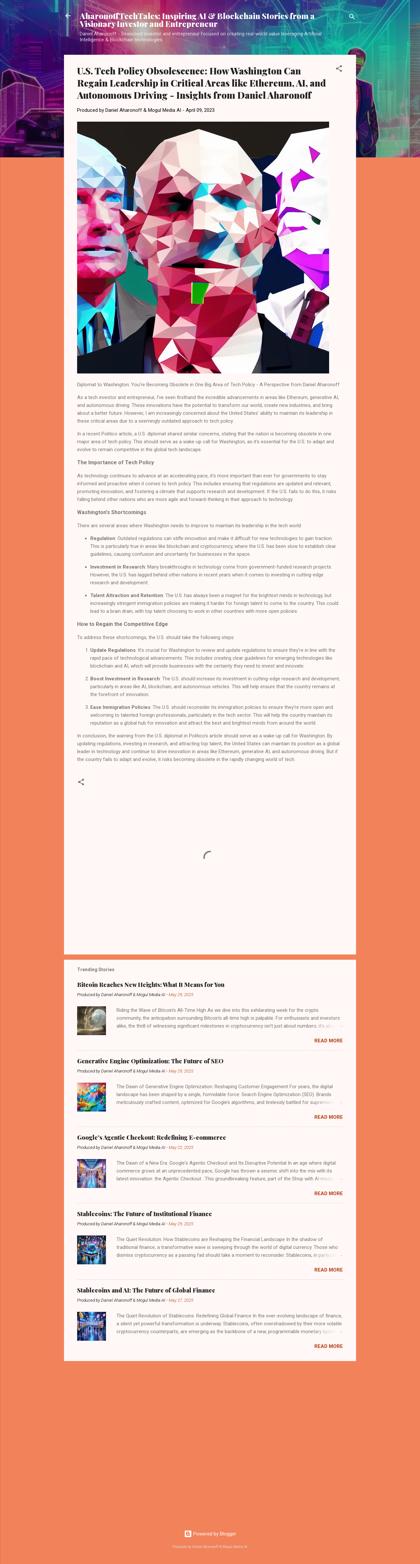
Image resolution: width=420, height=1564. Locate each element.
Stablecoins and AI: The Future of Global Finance (146, 1290)
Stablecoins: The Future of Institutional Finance (144, 1214)
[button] (339, 70)
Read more (328, 1041)
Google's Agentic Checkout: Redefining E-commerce (151, 1137)
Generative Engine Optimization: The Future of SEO (150, 1061)
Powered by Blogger (210, 1534)
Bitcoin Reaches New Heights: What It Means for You (150, 985)
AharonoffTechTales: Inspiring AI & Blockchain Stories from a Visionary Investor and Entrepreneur (197, 19)
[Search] (352, 18)
